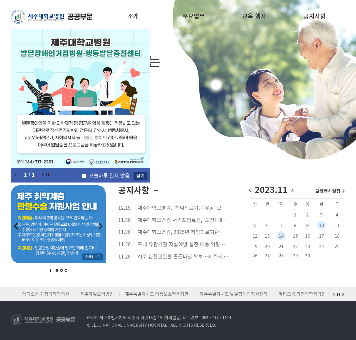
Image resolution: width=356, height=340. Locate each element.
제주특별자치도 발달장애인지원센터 (234, 293)
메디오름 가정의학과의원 (45, 293)
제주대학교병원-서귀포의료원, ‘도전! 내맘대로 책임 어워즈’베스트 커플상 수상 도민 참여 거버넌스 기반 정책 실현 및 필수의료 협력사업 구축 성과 (186, 220)
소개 (133, 15)
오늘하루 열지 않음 (109, 175)
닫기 (140, 175)
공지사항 (314, 15)
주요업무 (193, 15)
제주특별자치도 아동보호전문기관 (157, 293)
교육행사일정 (330, 191)
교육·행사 (254, 15)
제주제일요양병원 (97, 293)
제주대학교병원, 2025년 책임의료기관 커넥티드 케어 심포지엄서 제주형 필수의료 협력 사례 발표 (186, 232)
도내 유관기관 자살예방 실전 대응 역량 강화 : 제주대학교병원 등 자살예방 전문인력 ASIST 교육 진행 (186, 244)
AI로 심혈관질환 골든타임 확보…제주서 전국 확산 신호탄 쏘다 (186, 256)
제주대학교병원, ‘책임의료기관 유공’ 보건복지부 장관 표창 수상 (186, 207)
